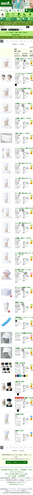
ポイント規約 (12, 476)
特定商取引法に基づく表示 (9, 469)
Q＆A (30, 469)
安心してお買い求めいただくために (16, 474)
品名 (15, 49)
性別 (31, 51)
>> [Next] (31, 41)
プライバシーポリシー (17, 471)
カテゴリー (25, 53)
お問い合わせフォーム (17, 484)
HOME (2, 15)
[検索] (13, 27)
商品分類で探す (16, 34)
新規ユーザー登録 (13, 29)
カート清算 (28, 10)
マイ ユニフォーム (12, 10)
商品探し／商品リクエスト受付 (16, 462)
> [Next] (27, 41)
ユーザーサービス (20, 10)
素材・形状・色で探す (21, 32)
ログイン (3, 29)
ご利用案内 (23, 469)
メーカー (16, 53)
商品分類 (24, 55)
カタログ (16, 55)
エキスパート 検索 (4, 10)
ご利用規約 (21, 476)
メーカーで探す (9, 32)
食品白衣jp (15, 37)
